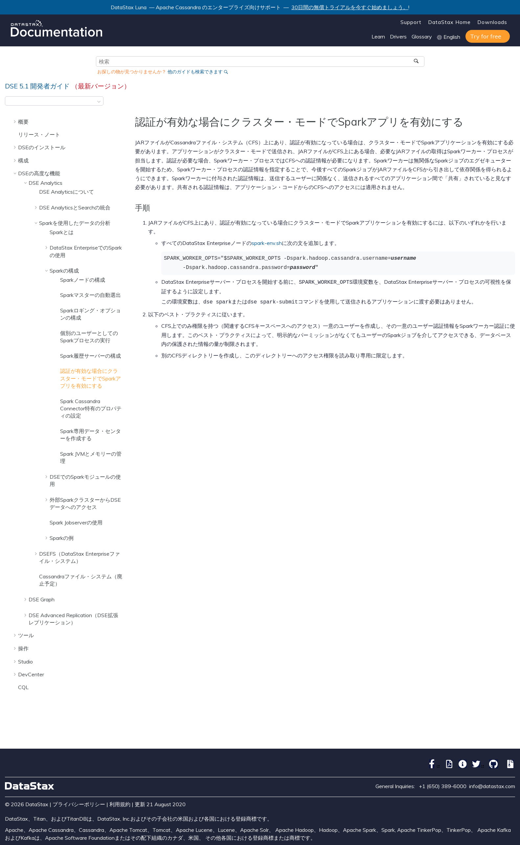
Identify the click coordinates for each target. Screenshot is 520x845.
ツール (26, 635)
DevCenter (31, 674)
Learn (378, 36)
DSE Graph (42, 599)
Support (410, 22)
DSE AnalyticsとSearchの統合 (74, 207)
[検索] (417, 61)
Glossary (422, 36)
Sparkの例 (62, 538)
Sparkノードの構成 (82, 280)
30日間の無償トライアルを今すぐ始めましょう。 (349, 7)
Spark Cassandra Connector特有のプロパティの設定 (91, 408)
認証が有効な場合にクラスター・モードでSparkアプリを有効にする (90, 378)
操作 (23, 648)
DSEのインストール (41, 147)
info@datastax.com (492, 786)
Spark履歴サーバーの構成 (90, 355)
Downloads (492, 22)
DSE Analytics (45, 183)
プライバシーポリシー (79, 804)
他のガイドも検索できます (195, 72)
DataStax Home (449, 22)
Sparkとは (62, 232)
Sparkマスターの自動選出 (90, 295)
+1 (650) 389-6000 (442, 786)
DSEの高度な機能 (39, 173)
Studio (25, 661)
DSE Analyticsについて (66, 191)
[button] (15, 121)
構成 (23, 160)
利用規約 (119, 804)
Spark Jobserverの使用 (76, 522)
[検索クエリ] (260, 61)
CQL (23, 687)
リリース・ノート (39, 134)
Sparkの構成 (64, 270)
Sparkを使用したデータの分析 (74, 223)
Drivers (398, 36)
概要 (23, 121)
